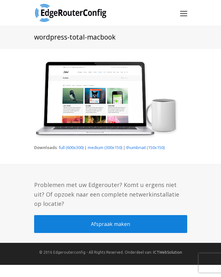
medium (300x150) (105, 147)
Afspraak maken (110, 224)
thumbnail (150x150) (145, 147)
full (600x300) (71, 147)
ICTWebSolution (167, 252)
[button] (183, 13)
